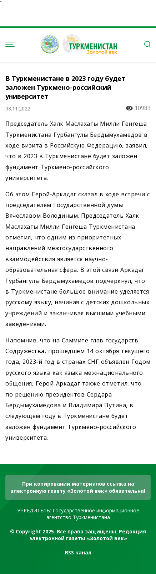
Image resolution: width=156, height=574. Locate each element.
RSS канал (78, 552)
